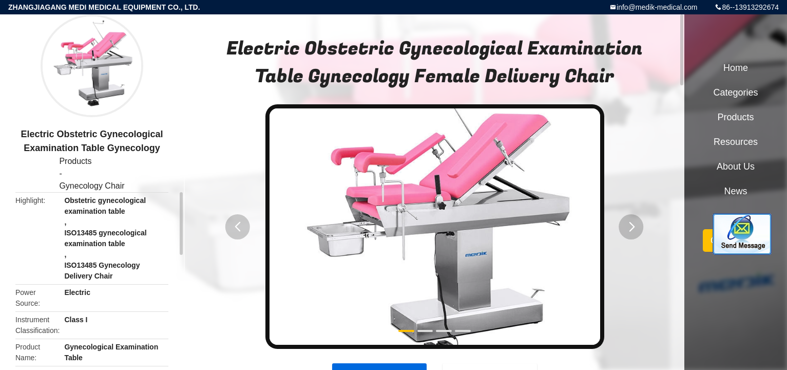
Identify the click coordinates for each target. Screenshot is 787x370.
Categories (735, 92)
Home (735, 68)
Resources (736, 142)
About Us (736, 166)
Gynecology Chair (91, 185)
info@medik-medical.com (657, 7)
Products (75, 161)
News (735, 191)
